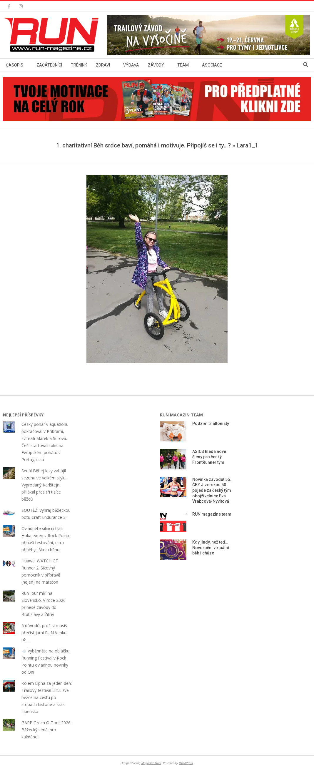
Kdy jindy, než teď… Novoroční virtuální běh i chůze (210, 547)
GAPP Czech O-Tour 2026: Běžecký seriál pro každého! (46, 730)
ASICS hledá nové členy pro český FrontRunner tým (209, 457)
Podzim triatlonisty (210, 423)
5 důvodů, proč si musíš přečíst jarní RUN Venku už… (44, 632)
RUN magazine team (211, 514)
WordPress (186, 763)
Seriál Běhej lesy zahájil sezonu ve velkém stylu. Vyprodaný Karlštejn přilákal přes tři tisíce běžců (43, 485)
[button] (53, 35)
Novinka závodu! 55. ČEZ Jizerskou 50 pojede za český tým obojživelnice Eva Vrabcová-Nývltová (211, 490)
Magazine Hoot (151, 763)
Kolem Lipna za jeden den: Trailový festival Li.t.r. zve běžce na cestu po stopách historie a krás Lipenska (46, 697)
